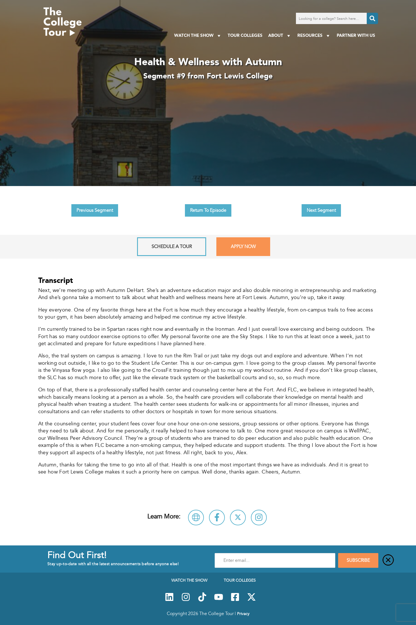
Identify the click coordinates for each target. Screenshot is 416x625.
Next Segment (321, 210)
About (280, 35)
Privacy (243, 613)
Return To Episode (208, 210)
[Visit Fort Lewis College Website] (196, 517)
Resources (314, 35)
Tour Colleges (245, 35)
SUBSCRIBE (358, 560)
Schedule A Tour (172, 246)
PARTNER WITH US (356, 35)
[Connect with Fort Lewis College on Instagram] (259, 517)
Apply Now (243, 246)
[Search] (372, 18)
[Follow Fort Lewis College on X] (238, 517)
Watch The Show (198, 35)
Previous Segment (94, 210)
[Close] (388, 560)
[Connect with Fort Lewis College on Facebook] (217, 517)
